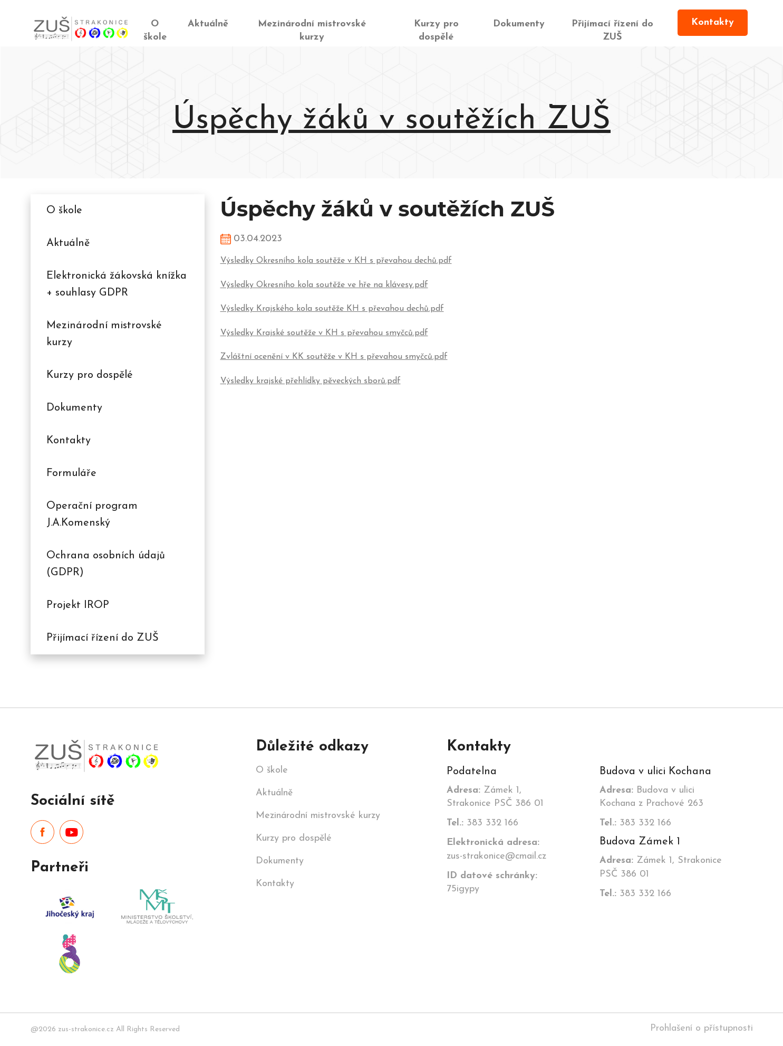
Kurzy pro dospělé (436, 30)
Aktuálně (208, 24)
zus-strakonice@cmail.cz (496, 849)
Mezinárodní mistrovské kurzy (312, 30)
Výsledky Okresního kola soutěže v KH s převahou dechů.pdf (336, 260)
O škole (155, 30)
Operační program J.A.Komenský (92, 514)
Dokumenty (519, 24)
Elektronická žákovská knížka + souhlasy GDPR (116, 284)
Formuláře (71, 473)
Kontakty (712, 22)
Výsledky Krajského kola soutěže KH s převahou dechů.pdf (332, 309)
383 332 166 (482, 823)
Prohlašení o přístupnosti (701, 1028)
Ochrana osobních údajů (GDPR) (105, 564)
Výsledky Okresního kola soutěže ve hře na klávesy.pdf (324, 285)
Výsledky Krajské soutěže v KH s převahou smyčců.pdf (324, 333)
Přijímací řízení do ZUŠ (612, 30)
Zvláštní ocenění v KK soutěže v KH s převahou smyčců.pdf (334, 357)
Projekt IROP (77, 605)
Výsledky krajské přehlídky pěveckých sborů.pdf (310, 381)
